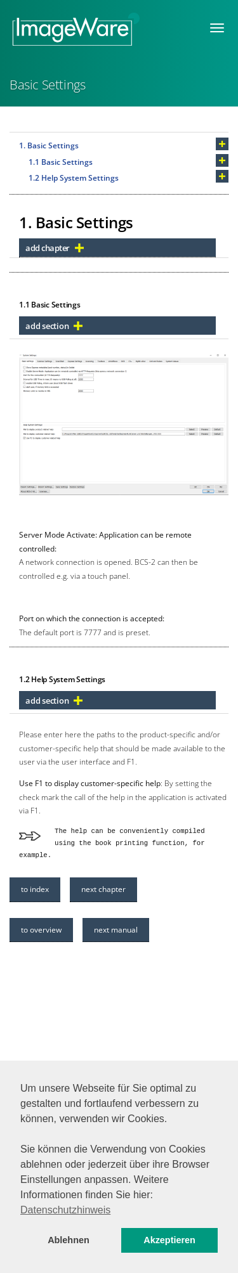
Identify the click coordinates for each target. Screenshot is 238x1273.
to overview (41, 929)
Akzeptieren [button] (169, 1240)
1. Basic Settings (49, 145)
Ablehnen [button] (68, 1240)
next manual (116, 929)
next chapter (103, 889)
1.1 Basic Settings (61, 162)
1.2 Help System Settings (74, 177)
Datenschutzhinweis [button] (65, 1210)
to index (35, 889)
